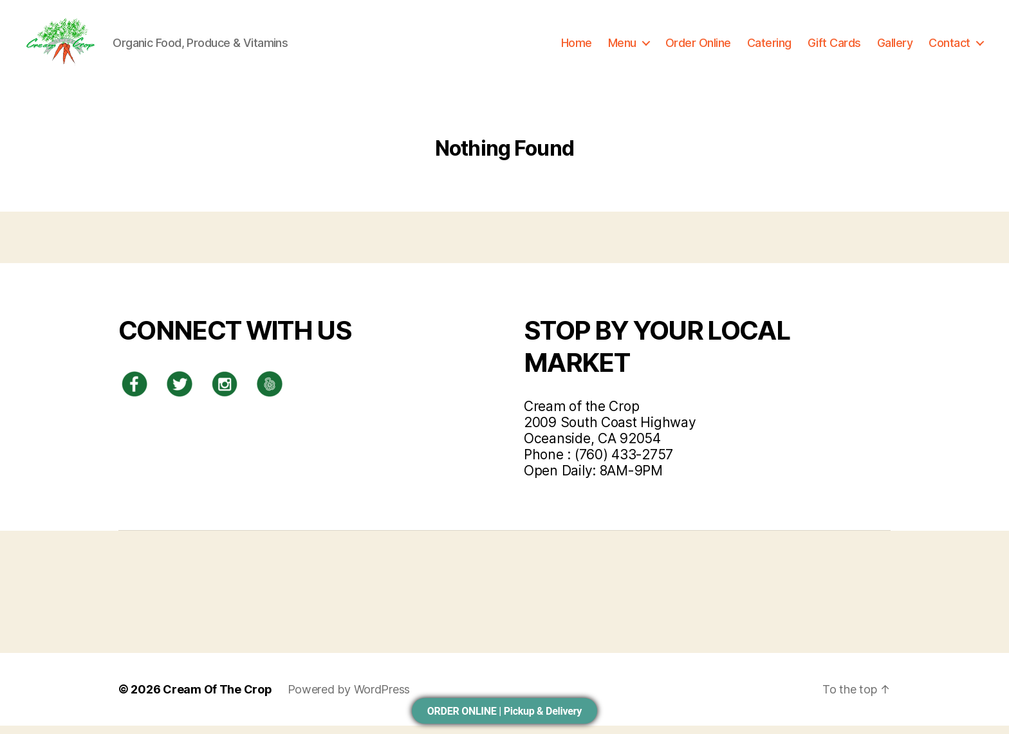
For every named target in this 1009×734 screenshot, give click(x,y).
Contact (949, 46)
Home (576, 46)
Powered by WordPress (349, 697)
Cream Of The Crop (217, 697)
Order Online (698, 46)
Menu (622, 46)
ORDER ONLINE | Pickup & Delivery (504, 711)
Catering (769, 46)
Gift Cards (834, 46)
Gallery (895, 46)
